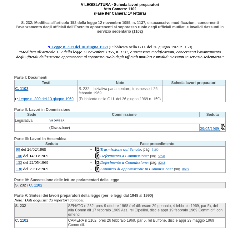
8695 (185, 169)
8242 (161, 162)
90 (18, 149)
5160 (155, 149)
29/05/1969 (209, 128)
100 (19, 155)
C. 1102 (35, 185)
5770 (161, 156)
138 (19, 169)
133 (19, 162)
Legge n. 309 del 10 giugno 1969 (78, 47)
